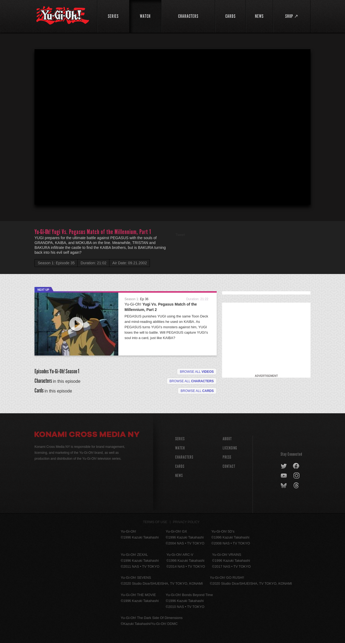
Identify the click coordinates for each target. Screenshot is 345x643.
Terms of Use (155, 522)
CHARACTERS (184, 457)
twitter (284, 466)
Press (227, 457)
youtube (284, 476)
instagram (297, 476)
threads (297, 485)
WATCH (180, 448)
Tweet (180, 235)
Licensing (230, 448)
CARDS (179, 466)
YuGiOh (62, 15)
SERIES (180, 438)
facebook (296, 466)
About (227, 438)
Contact (229, 466)
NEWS (179, 475)
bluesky (284, 485)
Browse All (197, 391)
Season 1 (72, 371)
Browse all (197, 372)
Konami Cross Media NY (87, 435)
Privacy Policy (186, 522)
